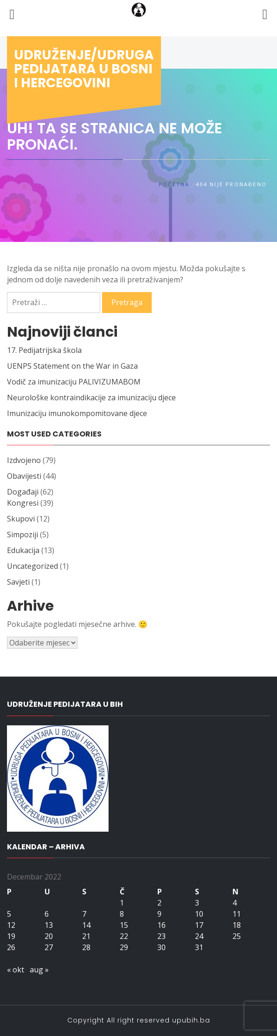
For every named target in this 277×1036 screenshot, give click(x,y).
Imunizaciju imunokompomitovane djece (77, 413)
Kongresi (23, 503)
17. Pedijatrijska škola (44, 350)
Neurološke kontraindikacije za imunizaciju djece (91, 397)
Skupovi (21, 519)
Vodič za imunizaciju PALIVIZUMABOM (74, 382)
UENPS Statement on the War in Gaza (72, 366)
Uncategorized (32, 566)
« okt (15, 969)
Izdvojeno (24, 460)
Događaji (23, 492)
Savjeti (18, 582)
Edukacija (23, 550)
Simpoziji (22, 534)
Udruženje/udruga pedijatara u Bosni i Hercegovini (84, 69)
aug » (39, 969)
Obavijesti (24, 476)
